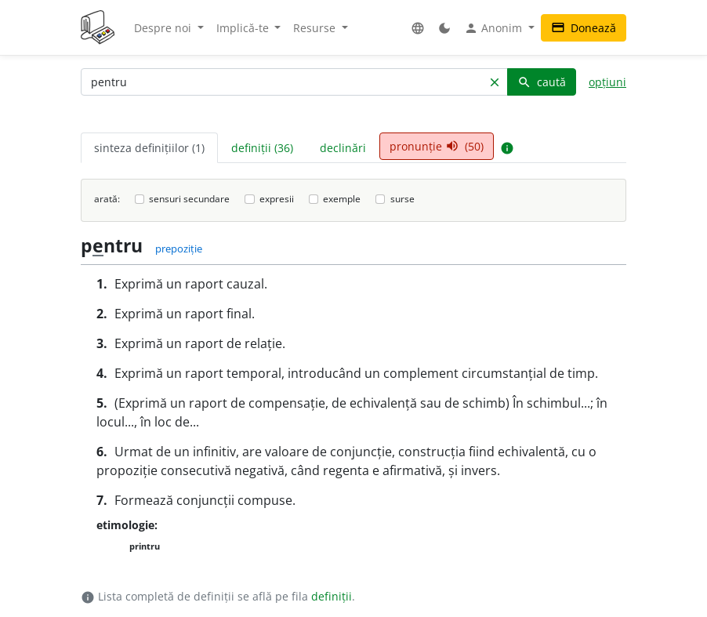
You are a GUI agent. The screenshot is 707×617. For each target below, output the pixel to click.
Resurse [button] (316, 27)
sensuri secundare (189, 198)
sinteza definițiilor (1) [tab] (149, 147)
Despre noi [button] (164, 27)
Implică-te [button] (244, 27)
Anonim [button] (494, 28)
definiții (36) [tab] (262, 147)
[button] (417, 27)
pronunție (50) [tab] (437, 146)
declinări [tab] (343, 147)
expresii (276, 198)
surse (402, 198)
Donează (583, 27)
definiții (331, 596)
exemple (342, 198)
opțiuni (607, 81)
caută (541, 81)
